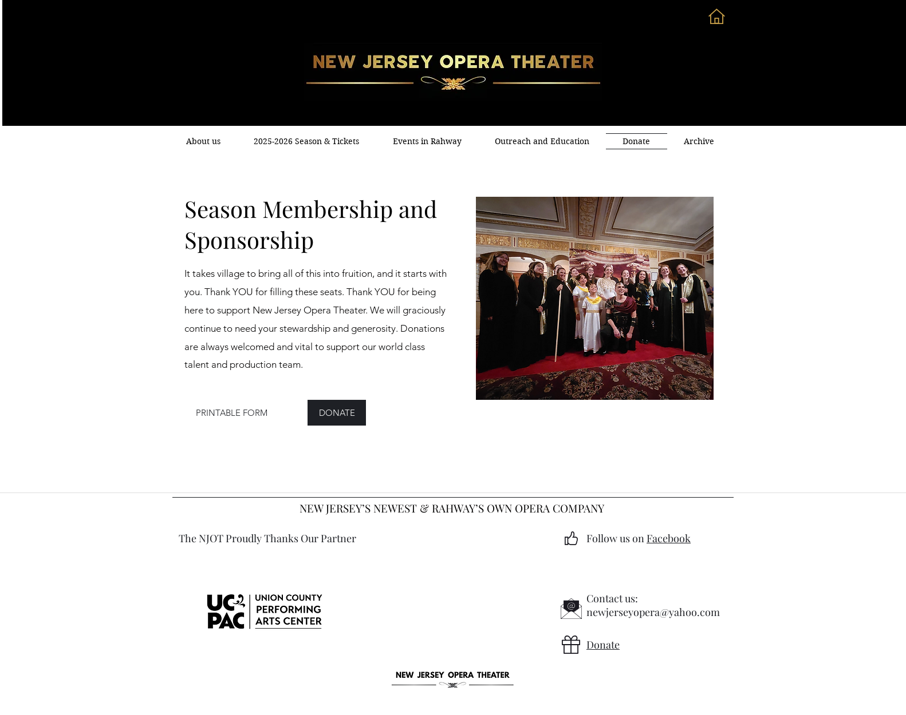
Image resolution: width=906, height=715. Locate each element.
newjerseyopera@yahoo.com (653, 612)
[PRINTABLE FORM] (231, 413)
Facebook (669, 538)
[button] (427, 141)
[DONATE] (337, 413)
